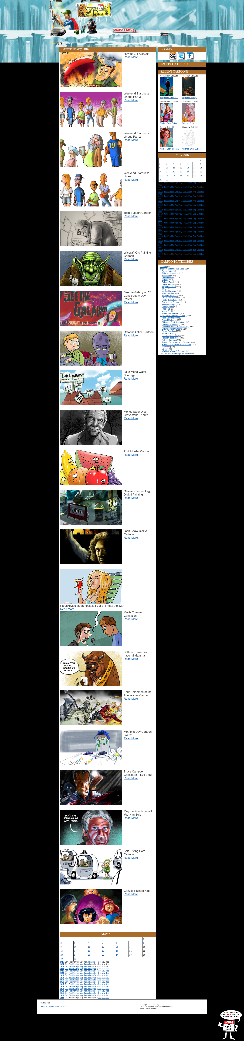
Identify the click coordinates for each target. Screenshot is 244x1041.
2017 (62, 980)
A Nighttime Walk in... (169, 98)
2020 (62, 973)
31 (75, 959)
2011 (62, 993)
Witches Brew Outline (191, 149)
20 (117, 951)
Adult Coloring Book (170, 318)
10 (75, 947)
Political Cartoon (169, 340)
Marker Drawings (169, 291)
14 (130, 947)
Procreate (166, 309)
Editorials (74, 35)
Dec (107, 966)
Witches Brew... (189, 123)
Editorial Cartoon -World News (174, 327)
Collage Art (166, 280)
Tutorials (88, 35)
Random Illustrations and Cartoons (176, 344)
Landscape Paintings (171, 336)
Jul (88, 962)
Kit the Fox (166, 333)
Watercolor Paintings (170, 313)
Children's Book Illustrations (173, 322)
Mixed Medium (168, 293)
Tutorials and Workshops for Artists (175, 353)
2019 (62, 975)
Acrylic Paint (167, 271)
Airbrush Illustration (170, 273)
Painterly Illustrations (171, 338)
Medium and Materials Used (172, 269)
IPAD (164, 289)
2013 (62, 989)
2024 (62, 964)
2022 (62, 969)
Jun (85, 964)
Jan (66, 964)
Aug (92, 962)
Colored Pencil (168, 282)
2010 (62, 995)
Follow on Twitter (181, 56)
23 (62, 955)
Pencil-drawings (168, 304)
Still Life (165, 349)
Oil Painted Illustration (171, 298)
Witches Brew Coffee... (169, 123)
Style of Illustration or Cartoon (172, 315)
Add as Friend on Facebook (190, 56)
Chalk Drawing (168, 278)
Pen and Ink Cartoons (171, 302)
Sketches (166, 347)
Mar (74, 964)
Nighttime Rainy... (189, 98)
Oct (99, 962)
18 (89, 951)
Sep (96, 962)
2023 (62, 966)
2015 (62, 984)
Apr (77, 966)
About (63, 35)
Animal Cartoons (169, 320)
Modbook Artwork (169, 295)
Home (52, 35)
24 (75, 955)
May (81, 964)
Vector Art (166, 311)
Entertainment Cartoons (172, 329)
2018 (62, 977)
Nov (103, 966)
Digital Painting (168, 284)
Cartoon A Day (102, 10)
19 (103, 951)
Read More (131, 57)
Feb (70, 964)
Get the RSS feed (172, 56)
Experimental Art (169, 287)
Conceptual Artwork (170, 324)
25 (89, 955)
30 (62, 959)
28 (130, 955)
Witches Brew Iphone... (169, 149)
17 (75, 951)
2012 (62, 991)
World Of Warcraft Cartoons (173, 351)
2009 (62, 997)
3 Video (163, 266)
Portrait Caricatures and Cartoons (176, 342)
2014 (62, 986)
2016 (68, 43)
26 (103, 955)
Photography (167, 307)
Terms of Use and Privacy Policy (53, 1006)
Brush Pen (166, 275)
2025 (62, 962)
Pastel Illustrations (169, 300)
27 (117, 955)
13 (117, 947)
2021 (62, 971)
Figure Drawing (168, 331)
